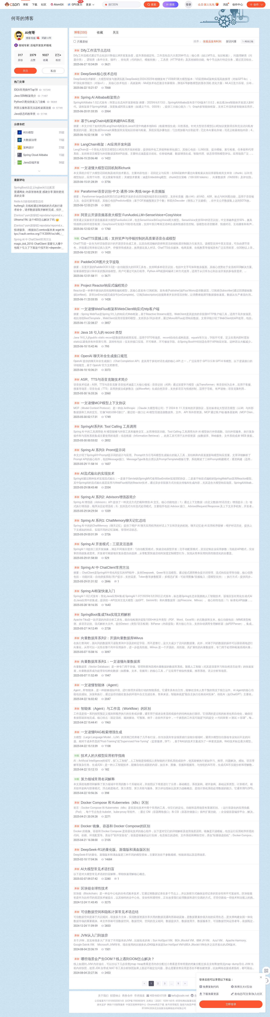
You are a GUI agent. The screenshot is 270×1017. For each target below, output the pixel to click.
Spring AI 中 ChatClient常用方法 (101, 567)
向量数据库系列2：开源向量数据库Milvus (108, 638)
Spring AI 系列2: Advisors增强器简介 (105, 497)
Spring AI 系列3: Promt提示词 (99, 450)
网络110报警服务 (116, 1004)
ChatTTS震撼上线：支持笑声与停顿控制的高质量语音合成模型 (125, 238)
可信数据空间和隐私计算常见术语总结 (106, 912)
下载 (34, 4)
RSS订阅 (247, 41)
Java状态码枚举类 (30, 113)
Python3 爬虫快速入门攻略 (35, 101)
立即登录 (231, 1004)
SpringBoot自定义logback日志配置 (34, 187)
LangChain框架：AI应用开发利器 (102, 144)
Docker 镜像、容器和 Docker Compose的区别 (112, 826)
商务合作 (127, 995)
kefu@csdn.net (180, 995)
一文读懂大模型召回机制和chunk (102, 168)
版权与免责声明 (188, 1004)
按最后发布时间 (212, 41)
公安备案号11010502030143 (109, 1001)
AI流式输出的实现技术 (94, 473)
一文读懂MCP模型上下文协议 (100, 403)
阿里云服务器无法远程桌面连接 (38, 107)
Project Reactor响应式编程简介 (101, 285)
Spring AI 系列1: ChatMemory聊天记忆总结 (110, 520)
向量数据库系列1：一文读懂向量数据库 (107, 661)
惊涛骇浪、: (21, 229)
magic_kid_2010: (24, 243)
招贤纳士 (115, 995)
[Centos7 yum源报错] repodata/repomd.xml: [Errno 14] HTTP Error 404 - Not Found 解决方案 (39, 215)
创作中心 (237, 4)
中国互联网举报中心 (136, 1004)
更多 (90, 4)
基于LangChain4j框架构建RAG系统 (104, 121)
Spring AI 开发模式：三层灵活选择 (103, 544)
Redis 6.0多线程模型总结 (28, 201)
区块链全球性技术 (91, 888)
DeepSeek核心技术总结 (95, 74)
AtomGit (56, 4)
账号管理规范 (172, 1004)
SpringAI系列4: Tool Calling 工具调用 (105, 426)
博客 (25, 4)
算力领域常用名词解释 (94, 779)
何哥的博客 (22, 18)
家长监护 (101, 1004)
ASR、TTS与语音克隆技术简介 (101, 379)
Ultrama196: (21, 219)
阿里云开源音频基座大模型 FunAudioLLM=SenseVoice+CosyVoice (127, 215)
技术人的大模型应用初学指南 (99, 755)
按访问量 (231, 41)
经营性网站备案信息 (186, 1001)
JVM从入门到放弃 (91, 935)
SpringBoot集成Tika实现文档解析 (102, 614)
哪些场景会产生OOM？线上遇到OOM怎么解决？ (114, 959)
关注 (25, 70)
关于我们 (103, 995)
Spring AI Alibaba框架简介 (97, 97)
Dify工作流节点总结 (92, 50)
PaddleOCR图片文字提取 (96, 262)
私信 (53, 70)
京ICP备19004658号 (135, 1001)
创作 (256, 4)
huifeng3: (20, 205)
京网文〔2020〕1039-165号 (160, 1001)
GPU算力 (75, 3)
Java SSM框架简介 (31, 95)
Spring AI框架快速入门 (94, 591)
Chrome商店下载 (155, 1004)
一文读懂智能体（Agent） (97, 685)
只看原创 (81, 41)
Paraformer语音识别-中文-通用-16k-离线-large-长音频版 (119, 191)
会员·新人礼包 (208, 4)
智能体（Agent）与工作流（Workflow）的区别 (112, 708)
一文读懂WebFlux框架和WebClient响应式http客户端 (116, 309)
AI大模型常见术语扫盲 (94, 869)
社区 (43, 4)
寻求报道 (139, 995)
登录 (188, 4)
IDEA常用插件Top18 (32, 89)
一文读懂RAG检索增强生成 (98, 732)
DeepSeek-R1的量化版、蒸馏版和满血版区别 (112, 850)
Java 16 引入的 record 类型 (98, 332)
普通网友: (20, 191)
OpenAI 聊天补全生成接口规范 (100, 356)
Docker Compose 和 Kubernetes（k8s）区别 (111, 802)
